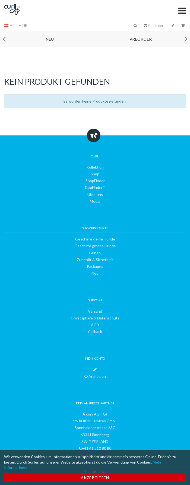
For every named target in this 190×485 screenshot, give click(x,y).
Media (95, 201)
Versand (95, 311)
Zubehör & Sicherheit (95, 259)
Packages (95, 266)
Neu (50, 39)
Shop (95, 174)
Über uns (95, 194)
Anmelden (154, 25)
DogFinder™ (95, 187)
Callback (95, 331)
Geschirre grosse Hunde (95, 245)
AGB (95, 324)
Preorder (140, 39)
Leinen (95, 253)
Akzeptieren (95, 477)
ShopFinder (95, 180)
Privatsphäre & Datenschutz (95, 318)
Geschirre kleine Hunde (95, 239)
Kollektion (95, 167)
